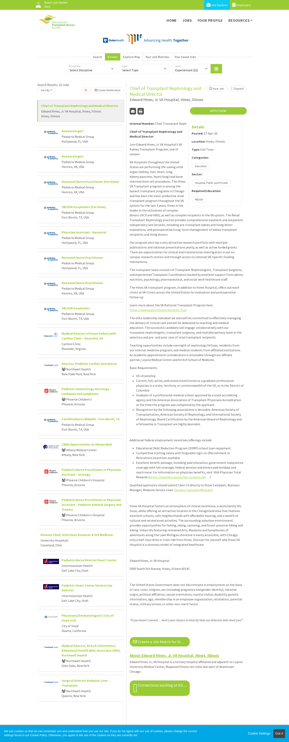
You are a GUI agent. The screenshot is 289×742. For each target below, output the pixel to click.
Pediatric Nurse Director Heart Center (89, 560)
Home (172, 20)
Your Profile (210, 20)
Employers (241, 4)
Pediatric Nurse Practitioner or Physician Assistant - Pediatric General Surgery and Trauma (91, 504)
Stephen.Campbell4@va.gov (193, 490)
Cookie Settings (259, 733)
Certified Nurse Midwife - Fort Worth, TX (91, 419)
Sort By (45, 90)
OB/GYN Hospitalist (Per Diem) (84, 207)
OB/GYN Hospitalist (76, 308)
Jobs (187, 20)
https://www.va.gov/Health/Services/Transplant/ (160, 310)
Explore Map (131, 57)
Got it (279, 733)
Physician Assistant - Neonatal (84, 232)
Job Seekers (217, 4)
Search (97, 57)
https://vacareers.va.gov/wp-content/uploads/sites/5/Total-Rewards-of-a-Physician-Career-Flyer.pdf (180, 477)
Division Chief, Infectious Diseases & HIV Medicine (77, 535)
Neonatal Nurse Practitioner (82, 258)
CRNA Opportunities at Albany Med (87, 444)
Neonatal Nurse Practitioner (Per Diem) (90, 182)
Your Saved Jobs (185, 57)
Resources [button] (238, 20)
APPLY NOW (218, 111)
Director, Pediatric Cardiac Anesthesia (89, 364)
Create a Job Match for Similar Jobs (161, 641)
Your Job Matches (157, 57)
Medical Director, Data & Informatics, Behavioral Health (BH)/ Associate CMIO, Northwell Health (91, 650)
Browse (112, 57)
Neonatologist (72, 131)
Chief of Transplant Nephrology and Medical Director (79, 106)
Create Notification (107, 90)
